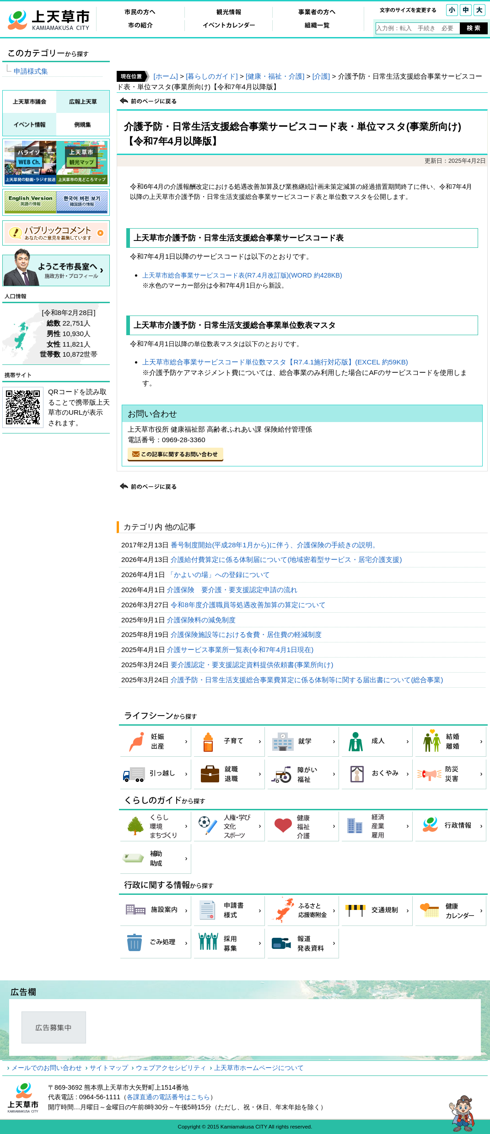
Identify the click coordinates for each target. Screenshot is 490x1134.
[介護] (321, 76)
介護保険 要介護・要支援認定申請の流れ (233, 590)
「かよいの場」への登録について (219, 574)
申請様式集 (31, 71)
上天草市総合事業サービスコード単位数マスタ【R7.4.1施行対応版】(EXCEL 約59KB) (275, 362)
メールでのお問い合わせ (46, 1067)
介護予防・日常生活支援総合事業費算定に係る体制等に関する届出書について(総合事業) (308, 680)
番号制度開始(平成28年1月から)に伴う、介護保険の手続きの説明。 (276, 545)
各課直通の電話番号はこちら (168, 1097)
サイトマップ (109, 1067)
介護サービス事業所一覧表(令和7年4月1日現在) (241, 649)
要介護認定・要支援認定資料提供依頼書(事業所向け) (253, 665)
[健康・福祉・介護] (275, 76)
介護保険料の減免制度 (202, 620)
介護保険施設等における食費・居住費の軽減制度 (247, 634)
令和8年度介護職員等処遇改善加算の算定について (249, 605)
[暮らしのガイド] (211, 76)
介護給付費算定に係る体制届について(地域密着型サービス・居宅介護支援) (287, 559)
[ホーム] (165, 76)
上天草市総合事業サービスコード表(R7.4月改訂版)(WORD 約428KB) (242, 275)
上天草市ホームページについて (259, 1067)
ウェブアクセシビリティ (171, 1067)
